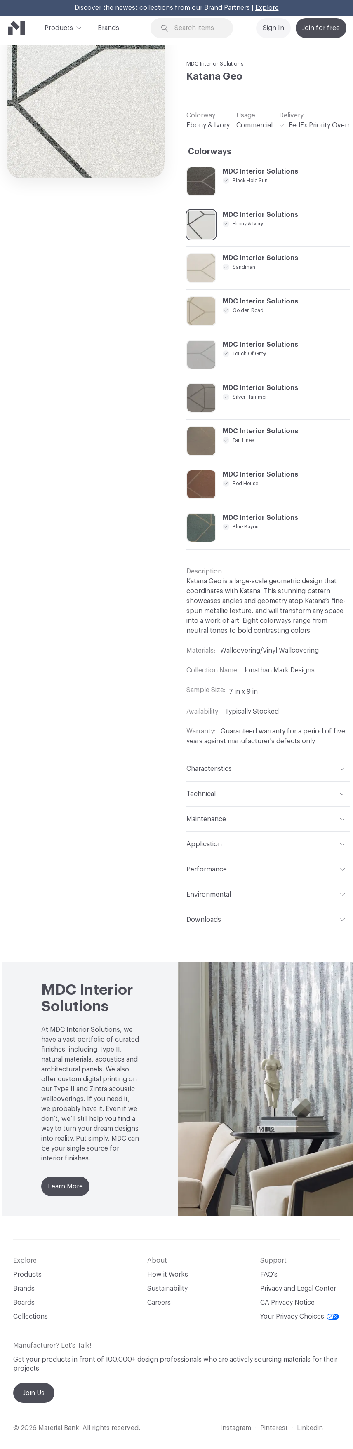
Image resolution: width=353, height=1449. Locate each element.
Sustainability (167, 1288)
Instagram (235, 1428)
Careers (159, 1302)
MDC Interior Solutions (215, 63)
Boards (24, 1302)
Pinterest (274, 1428)
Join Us (34, 1393)
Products (59, 27)
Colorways (209, 152)
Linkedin (310, 1428)
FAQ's (269, 1274)
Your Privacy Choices (299, 1316)
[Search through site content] (197, 28)
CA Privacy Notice (287, 1302)
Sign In (273, 28)
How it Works (167, 1274)
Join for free (321, 28)
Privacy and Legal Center (298, 1288)
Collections (30, 1316)
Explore (267, 8)
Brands (108, 28)
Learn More (65, 1186)
